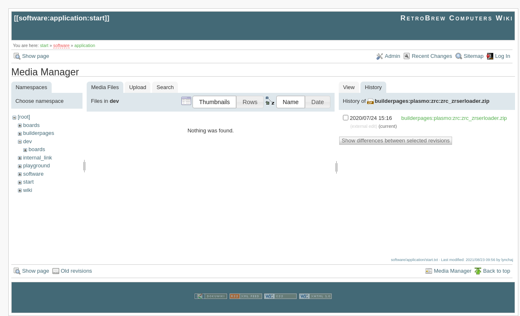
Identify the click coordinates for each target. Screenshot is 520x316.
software (61, 45)
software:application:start (62, 18)
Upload (137, 87)
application (85, 45)
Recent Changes (432, 56)
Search (165, 87)
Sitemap (474, 56)
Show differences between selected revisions (396, 140)
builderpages (38, 133)
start (44, 45)
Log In (502, 56)
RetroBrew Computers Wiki (456, 18)
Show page (35, 56)
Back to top (496, 271)
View (349, 87)
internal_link (37, 157)
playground (36, 165)
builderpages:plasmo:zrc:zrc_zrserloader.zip (432, 101)
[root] (24, 117)
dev (27, 141)
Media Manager (452, 271)
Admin (392, 56)
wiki (27, 190)
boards (31, 125)
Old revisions (76, 271)
